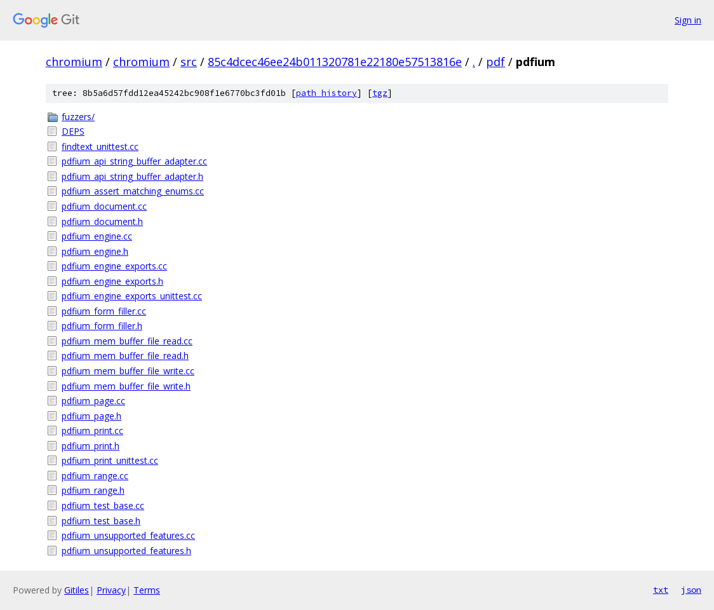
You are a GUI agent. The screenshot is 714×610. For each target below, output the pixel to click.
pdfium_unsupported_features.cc (128, 535)
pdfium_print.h (90, 446)
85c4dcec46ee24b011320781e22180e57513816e (335, 61)
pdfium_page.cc (93, 401)
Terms (146, 590)
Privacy (111, 590)
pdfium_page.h (91, 416)
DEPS (73, 131)
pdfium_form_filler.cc (104, 311)
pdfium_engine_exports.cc (114, 266)
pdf (495, 61)
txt (660, 589)
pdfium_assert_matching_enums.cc (133, 191)
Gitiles (76, 590)
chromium (74, 61)
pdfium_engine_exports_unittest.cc (132, 296)
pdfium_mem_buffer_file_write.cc (128, 371)
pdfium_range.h (93, 490)
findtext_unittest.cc (100, 146)
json (691, 589)
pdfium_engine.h (95, 251)
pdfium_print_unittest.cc (110, 460)
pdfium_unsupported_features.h (126, 551)
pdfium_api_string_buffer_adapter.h (132, 176)
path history (326, 93)
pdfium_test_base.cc (103, 505)
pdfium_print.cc (92, 430)
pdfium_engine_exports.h (112, 281)
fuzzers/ (78, 117)
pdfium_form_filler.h (102, 326)
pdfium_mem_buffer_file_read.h (125, 355)
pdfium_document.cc (104, 206)
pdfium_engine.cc (97, 236)
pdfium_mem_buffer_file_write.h (126, 386)
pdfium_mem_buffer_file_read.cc (127, 341)
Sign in (688, 20)
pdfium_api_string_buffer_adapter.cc (134, 161)
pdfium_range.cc (95, 476)
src (188, 61)
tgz (379, 93)
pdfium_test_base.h (101, 521)
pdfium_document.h (102, 221)
